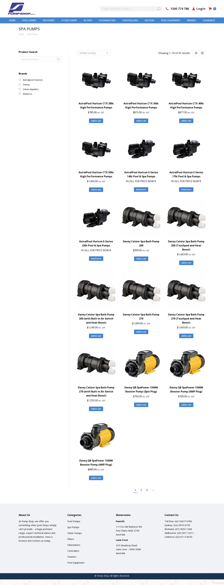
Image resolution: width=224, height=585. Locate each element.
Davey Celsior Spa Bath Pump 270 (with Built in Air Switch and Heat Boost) (96, 397)
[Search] (131, 14)
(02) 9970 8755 (181, 530)
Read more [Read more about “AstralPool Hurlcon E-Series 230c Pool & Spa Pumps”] (96, 264)
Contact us (37, 546)
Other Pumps (74, 538)
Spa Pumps (73, 532)
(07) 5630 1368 (183, 534)
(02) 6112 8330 (183, 542)
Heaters (71, 562)
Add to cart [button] (96, 126)
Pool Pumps (73, 526)
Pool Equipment (75, 568)
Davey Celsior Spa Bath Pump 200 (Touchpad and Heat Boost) (186, 251)
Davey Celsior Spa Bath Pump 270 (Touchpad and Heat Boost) (186, 324)
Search (58, 65)
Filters (70, 544)
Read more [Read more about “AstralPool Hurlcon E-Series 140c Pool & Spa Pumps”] (141, 195)
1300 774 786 (177, 14)
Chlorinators (73, 550)
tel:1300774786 (183, 526)
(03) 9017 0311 (185, 538)
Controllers (73, 556)
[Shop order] (94, 59)
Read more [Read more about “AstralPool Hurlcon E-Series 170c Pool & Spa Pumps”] (186, 195)
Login (198, 14)
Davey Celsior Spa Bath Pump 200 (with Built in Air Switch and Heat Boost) (96, 324)
